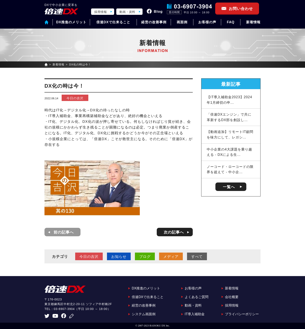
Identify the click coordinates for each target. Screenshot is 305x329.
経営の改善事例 (153, 22)
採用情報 (100, 12)
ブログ (145, 257)
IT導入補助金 (195, 314)
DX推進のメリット (71, 22)
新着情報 (253, 22)
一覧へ (229, 187)
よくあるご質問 (196, 297)
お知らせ (118, 257)
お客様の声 (207, 22)
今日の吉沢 (75, 98)
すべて (197, 257)
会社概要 (231, 297)
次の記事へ (174, 232)
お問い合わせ (241, 9)
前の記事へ (64, 232)
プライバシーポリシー (242, 314)
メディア (171, 257)
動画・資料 (127, 12)
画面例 (182, 22)
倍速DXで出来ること (113, 22)
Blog (158, 12)
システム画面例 (143, 314)
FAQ (230, 22)
